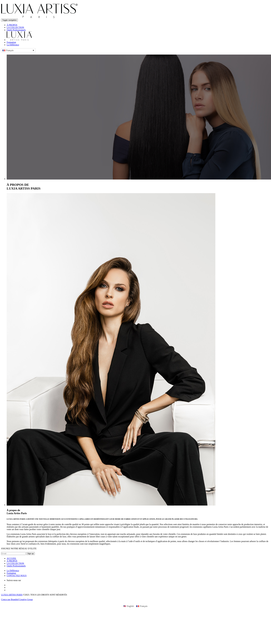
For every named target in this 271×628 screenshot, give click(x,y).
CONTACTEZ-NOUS (17, 575)
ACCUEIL (11, 558)
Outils (16, 30)
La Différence (13, 45)
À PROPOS (12, 25)
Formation (11, 42)
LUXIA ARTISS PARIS (12, 595)
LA (15, 27)
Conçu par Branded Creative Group (17, 599)
